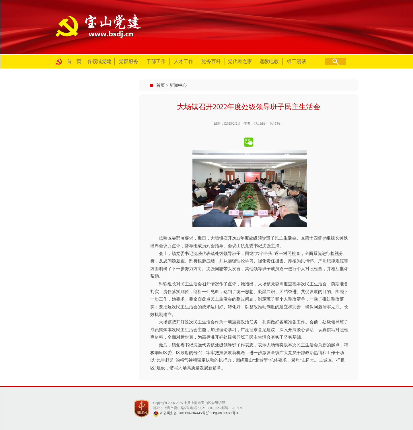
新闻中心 (178, 85)
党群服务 (128, 61)
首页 (160, 85)
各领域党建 (99, 61)
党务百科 (211, 61)
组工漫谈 (296, 61)
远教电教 (269, 61)
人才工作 (183, 61)
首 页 (74, 61)
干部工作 (156, 61)
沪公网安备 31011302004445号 (179, 413)
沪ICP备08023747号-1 (222, 413)
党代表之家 (240, 61)
